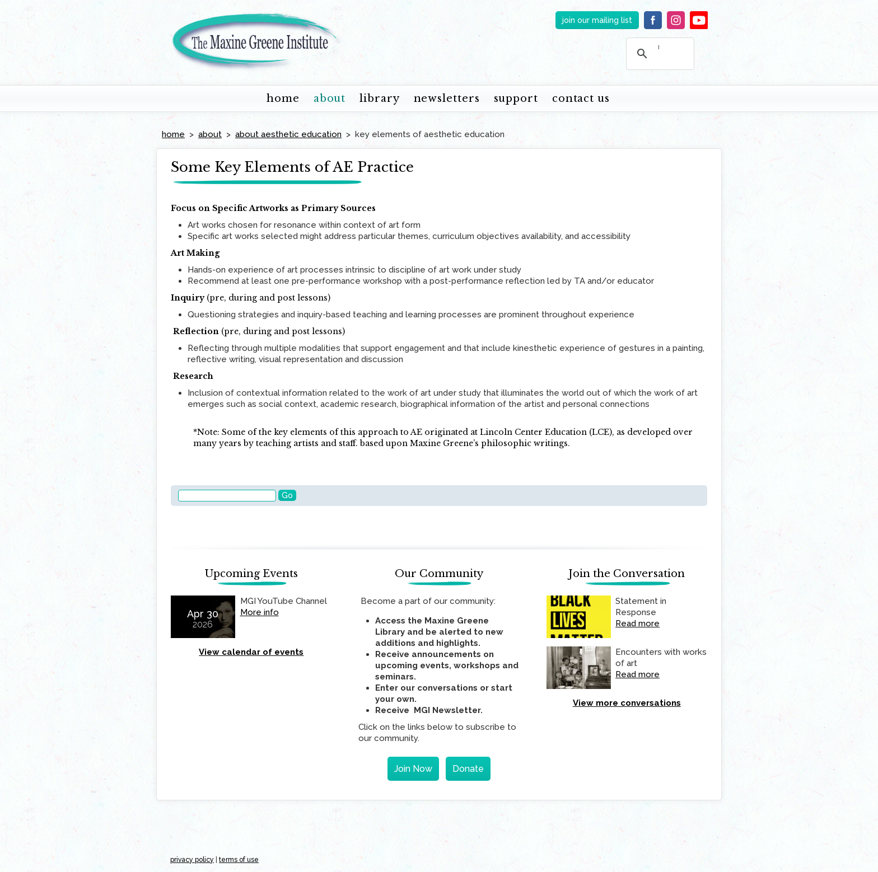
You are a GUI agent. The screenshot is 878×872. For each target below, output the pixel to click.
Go (287, 495)
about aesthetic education (288, 134)
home (283, 98)
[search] (658, 47)
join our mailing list (597, 20)
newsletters (447, 98)
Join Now (413, 768)
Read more (637, 623)
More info (259, 612)
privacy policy (192, 860)
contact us (581, 98)
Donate (468, 768)
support (516, 98)
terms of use (239, 860)
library (379, 98)
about (330, 98)
